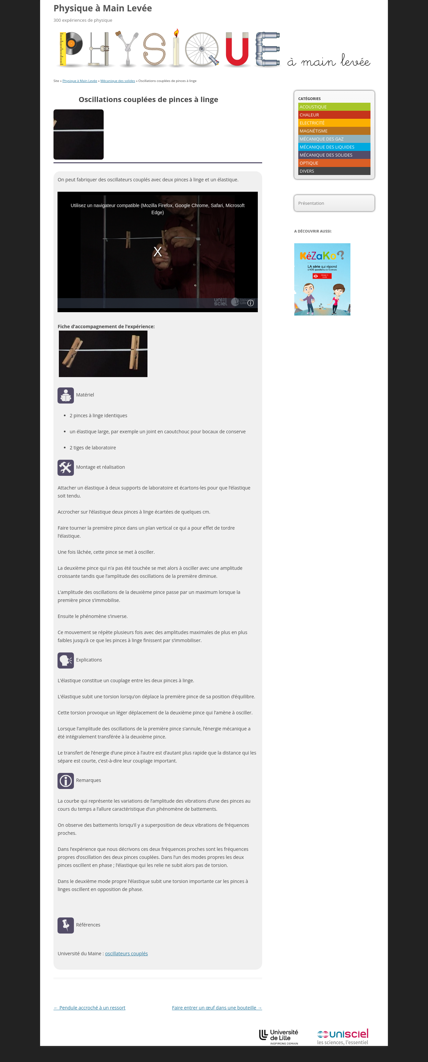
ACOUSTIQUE (313, 107)
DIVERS (307, 171)
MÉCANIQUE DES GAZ (321, 139)
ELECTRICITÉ (312, 123)
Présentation (311, 203)
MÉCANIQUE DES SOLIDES (326, 155)
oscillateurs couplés (126, 953)
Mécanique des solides (118, 81)
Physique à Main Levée (103, 8)
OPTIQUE (309, 163)
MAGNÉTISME (313, 131)
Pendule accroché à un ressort (89, 1007)
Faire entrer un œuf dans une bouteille (217, 1007)
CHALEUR (309, 115)
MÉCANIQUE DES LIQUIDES (327, 147)
